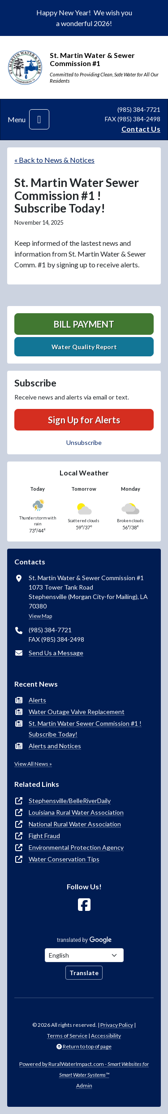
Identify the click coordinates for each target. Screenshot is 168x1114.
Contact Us (140, 128)
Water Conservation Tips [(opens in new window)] (64, 859)
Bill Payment (84, 324)
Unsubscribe (84, 442)
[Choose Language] (84, 955)
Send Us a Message (56, 653)
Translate (84, 972)
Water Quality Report (84, 347)
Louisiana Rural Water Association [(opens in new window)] (76, 812)
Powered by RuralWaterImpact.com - (84, 1069)
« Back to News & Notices (54, 159)
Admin (84, 1085)
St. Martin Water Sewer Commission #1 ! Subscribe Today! (85, 728)
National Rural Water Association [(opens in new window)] (75, 824)
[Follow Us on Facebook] (84, 904)
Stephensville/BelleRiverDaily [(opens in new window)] (70, 800)
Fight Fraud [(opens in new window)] (44, 835)
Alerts (37, 700)
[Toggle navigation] (39, 119)
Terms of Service (67, 1035)
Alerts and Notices (55, 746)
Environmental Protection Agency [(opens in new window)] (76, 847)
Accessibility (106, 1035)
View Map (40, 615)
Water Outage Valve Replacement (77, 711)
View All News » (33, 763)
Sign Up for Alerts (84, 419)
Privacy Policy (116, 1024)
